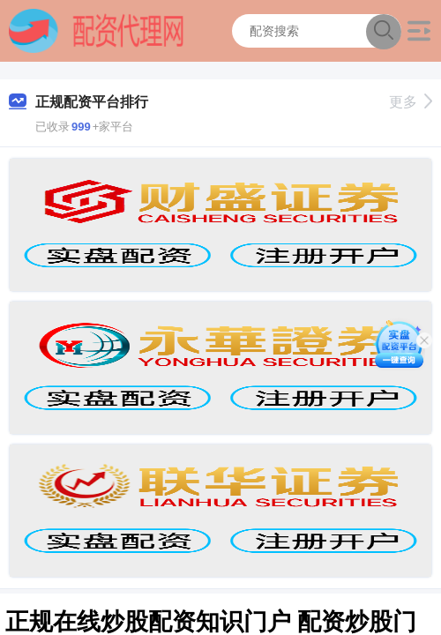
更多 (410, 101)
